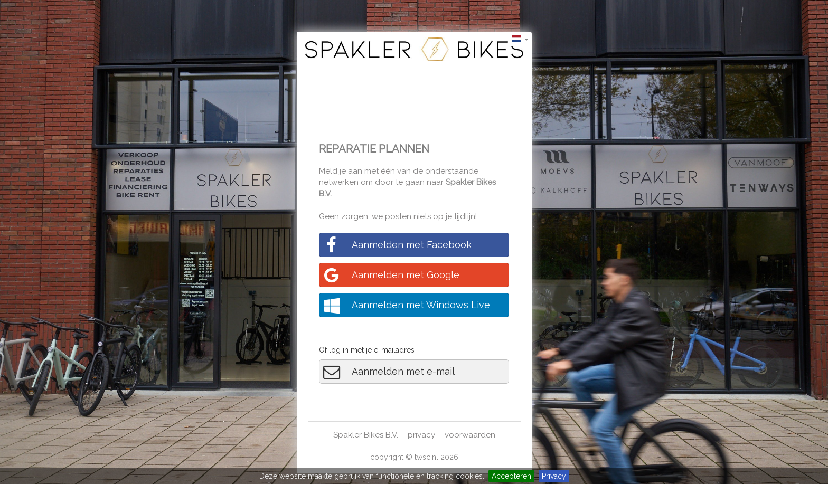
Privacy (554, 476)
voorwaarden (470, 435)
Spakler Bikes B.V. (365, 435)
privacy (421, 435)
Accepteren (511, 476)
